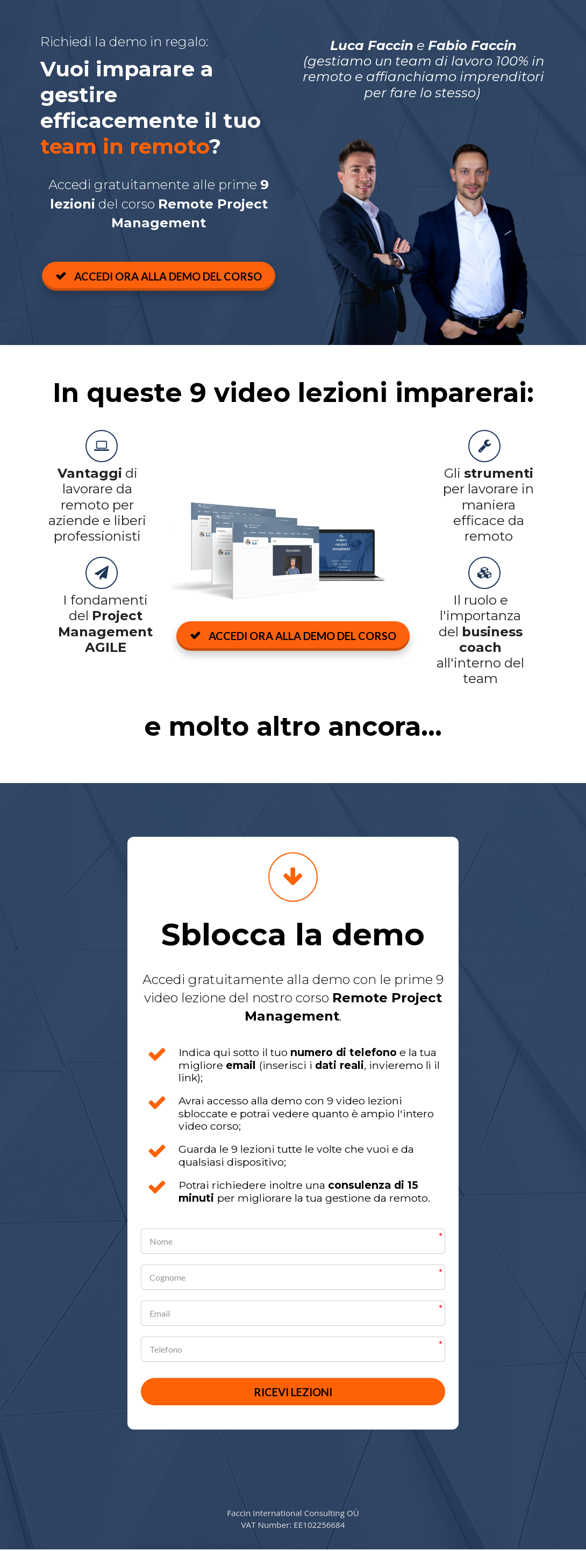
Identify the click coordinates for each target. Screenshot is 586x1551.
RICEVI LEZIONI (293, 1392)
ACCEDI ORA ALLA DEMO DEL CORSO (158, 276)
